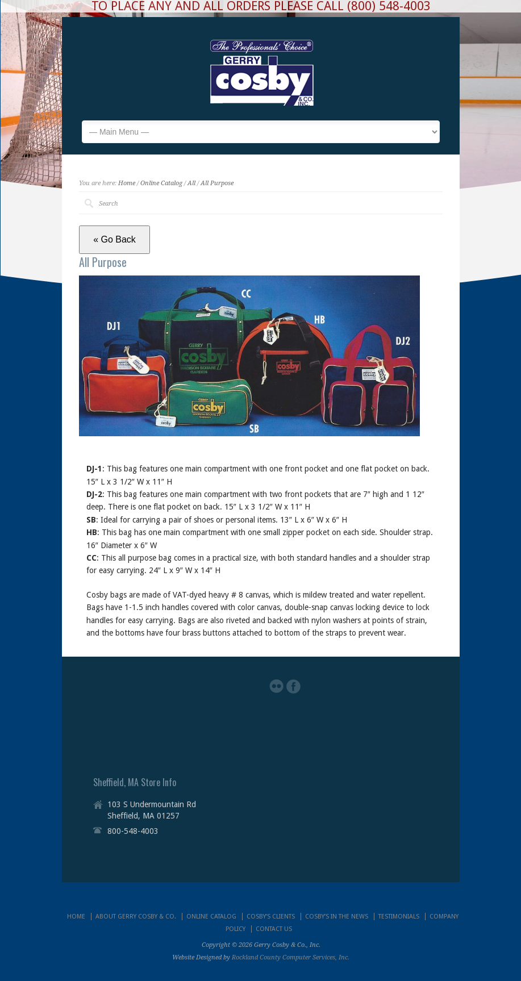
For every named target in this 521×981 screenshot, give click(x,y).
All (191, 183)
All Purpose (217, 183)
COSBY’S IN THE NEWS (336, 916)
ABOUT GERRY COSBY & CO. (135, 916)
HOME (76, 916)
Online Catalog (161, 183)
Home (126, 183)
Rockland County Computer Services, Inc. (290, 957)
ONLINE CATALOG (211, 916)
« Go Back (114, 239)
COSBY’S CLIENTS (271, 916)
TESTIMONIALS (398, 916)
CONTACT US (274, 929)
